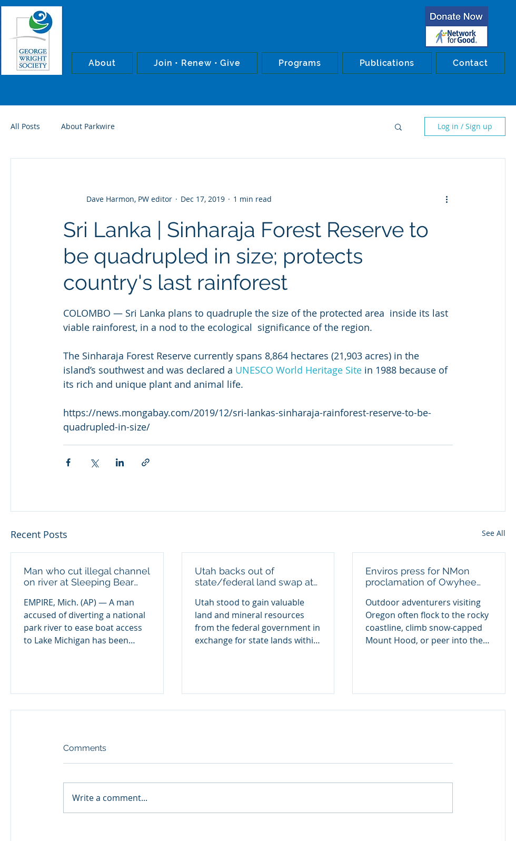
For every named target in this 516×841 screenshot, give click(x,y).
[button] (102, 63)
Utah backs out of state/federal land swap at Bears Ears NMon (254, 576)
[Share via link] (146, 462)
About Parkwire (88, 126)
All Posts (25, 126)
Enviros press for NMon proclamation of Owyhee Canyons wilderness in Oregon (421, 576)
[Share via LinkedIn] (120, 462)
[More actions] (446, 198)
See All (493, 533)
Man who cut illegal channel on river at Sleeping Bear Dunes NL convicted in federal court (87, 576)
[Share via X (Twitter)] (94, 462)
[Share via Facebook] (68, 462)
